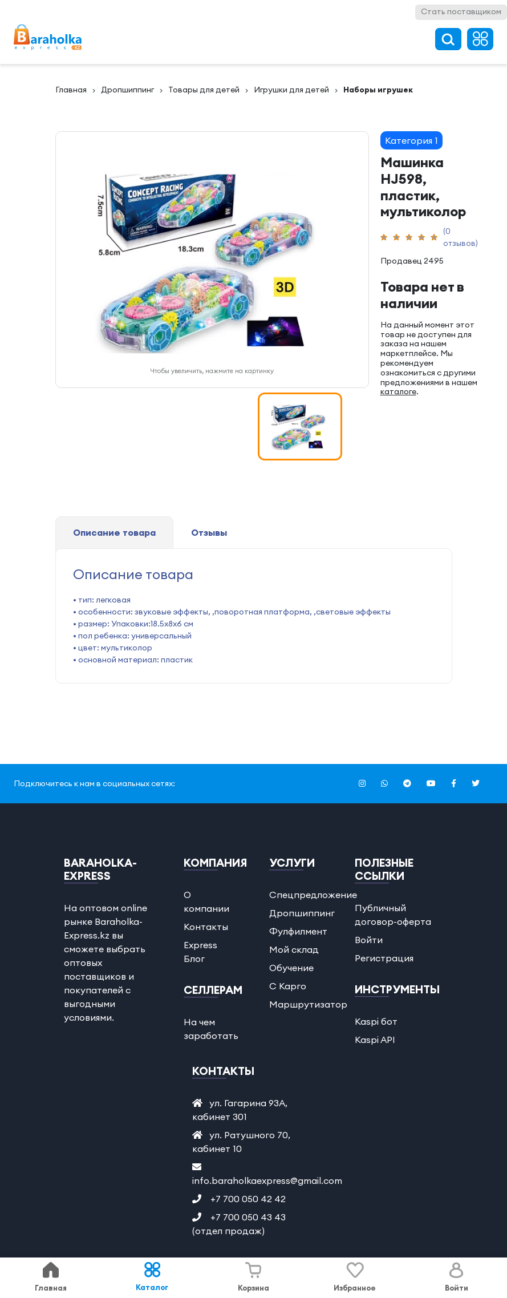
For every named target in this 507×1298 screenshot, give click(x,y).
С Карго (287, 986)
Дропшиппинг (127, 89)
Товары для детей (204, 89)
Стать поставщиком (461, 11)
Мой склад (294, 949)
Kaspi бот (376, 1021)
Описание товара (114, 532)
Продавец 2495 (412, 261)
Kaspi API (375, 1039)
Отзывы (209, 532)
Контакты (206, 926)
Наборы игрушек (378, 89)
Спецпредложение (313, 894)
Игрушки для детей (291, 89)
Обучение (291, 967)
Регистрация (384, 958)
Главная (71, 89)
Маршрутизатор (308, 1004)
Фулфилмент (298, 931)
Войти (369, 939)
